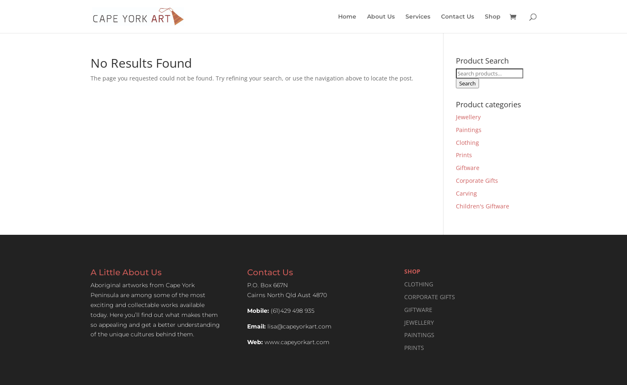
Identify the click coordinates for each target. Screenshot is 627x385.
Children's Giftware (482, 206)
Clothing (467, 142)
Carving (466, 193)
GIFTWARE (418, 310)
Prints (464, 155)
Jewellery (468, 117)
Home (347, 17)
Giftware (467, 168)
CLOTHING (418, 284)
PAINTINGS (419, 335)
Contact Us (457, 17)
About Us (381, 17)
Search (467, 83)
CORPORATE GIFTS (429, 297)
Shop (493, 17)
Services (417, 17)
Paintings (469, 130)
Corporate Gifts (477, 180)
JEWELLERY (419, 322)
